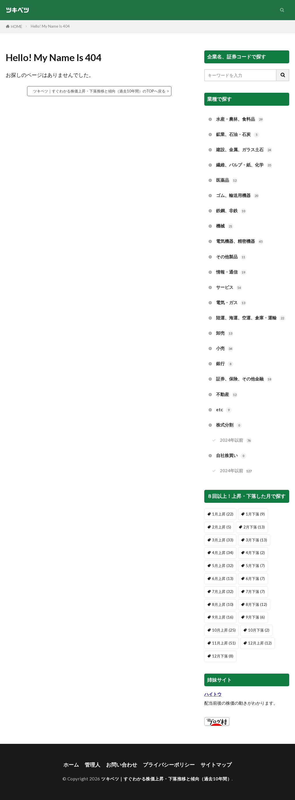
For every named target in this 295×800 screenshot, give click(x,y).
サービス (229, 288)
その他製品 (231, 257)
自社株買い (231, 456)
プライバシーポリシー (169, 765)
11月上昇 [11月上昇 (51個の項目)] (224, 643)
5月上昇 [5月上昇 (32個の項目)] (222, 565)
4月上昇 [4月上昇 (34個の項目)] (222, 552)
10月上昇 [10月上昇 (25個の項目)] (224, 630)
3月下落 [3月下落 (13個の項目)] (256, 540)
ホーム (71, 765)
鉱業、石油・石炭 (237, 135)
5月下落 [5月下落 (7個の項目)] (255, 565)
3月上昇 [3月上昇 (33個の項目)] (222, 540)
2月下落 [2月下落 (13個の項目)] (254, 527)
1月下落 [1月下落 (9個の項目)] (255, 514)
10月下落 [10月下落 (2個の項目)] (258, 630)
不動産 (227, 395)
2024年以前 (236, 440)
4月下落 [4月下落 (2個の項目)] (255, 552)
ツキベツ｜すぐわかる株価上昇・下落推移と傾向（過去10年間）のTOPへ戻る (99, 91)
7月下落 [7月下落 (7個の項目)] (255, 591)
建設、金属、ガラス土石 (244, 150)
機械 (224, 226)
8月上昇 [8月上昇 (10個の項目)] (222, 604)
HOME (16, 26)
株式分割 (229, 425)
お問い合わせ (121, 765)
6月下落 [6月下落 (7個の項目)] (255, 578)
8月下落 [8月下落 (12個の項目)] (256, 604)
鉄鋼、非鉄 (231, 211)
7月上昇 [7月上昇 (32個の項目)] (222, 591)
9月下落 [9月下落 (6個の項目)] (255, 617)
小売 (224, 349)
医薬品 (227, 180)
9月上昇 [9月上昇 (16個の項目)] (222, 617)
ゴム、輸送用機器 (237, 196)
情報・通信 (231, 272)
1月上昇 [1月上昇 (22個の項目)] (222, 514)
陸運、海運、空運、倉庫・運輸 (250, 318)
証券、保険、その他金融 (244, 379)
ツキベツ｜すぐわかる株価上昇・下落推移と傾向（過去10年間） (166, 778)
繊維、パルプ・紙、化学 (244, 165)
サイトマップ (216, 765)
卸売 (224, 333)
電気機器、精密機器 (240, 241)
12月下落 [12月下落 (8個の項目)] (222, 656)
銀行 (224, 364)
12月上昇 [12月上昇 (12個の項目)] (260, 643)
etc (224, 410)
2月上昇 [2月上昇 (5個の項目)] (221, 527)
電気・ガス (231, 303)
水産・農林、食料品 (240, 119)
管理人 (92, 765)
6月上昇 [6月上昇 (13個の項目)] (222, 578)
